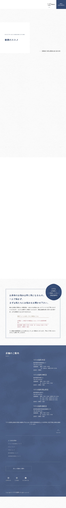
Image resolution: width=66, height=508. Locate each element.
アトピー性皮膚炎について (26, 455)
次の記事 (57, 146)
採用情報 (53, 4)
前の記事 (9, 146)
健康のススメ (48, 4)
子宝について (22, 461)
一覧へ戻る (33, 146)
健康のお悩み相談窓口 (61, 4)
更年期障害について (24, 464)
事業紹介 (43, 4)
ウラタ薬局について (27, 4)
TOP (31, 51)
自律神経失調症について (25, 467)
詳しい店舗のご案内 (18, 480)
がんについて (22, 458)
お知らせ (21, 4)
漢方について (33, 4)
